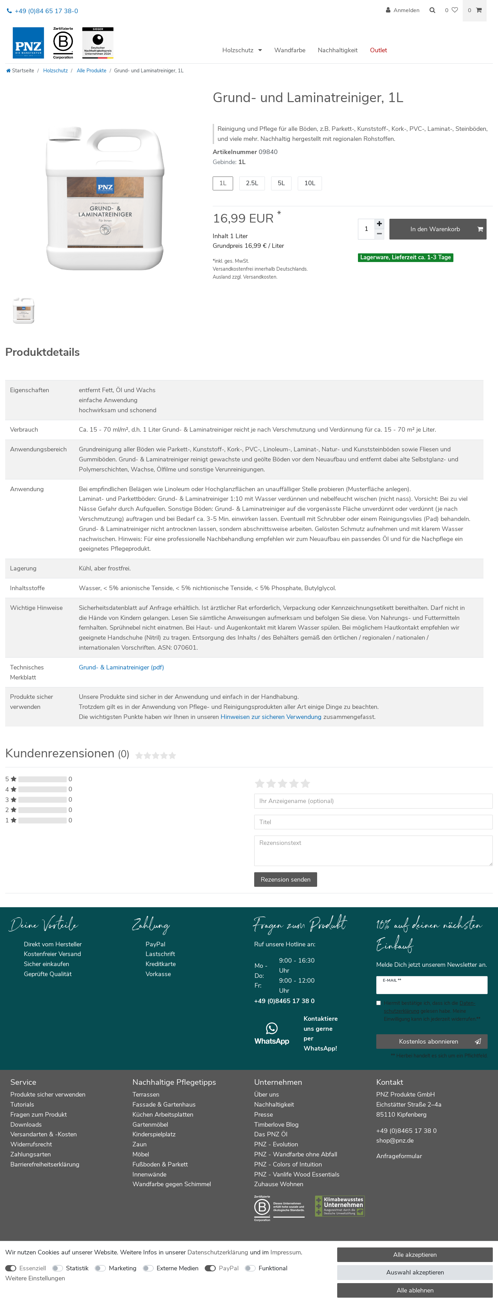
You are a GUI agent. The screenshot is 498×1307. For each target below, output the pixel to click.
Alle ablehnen (415, 1290)
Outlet (378, 50)
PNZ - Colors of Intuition (288, 1164)
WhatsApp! (320, 1048)
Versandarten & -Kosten (43, 1134)
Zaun (139, 1144)
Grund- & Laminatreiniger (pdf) (121, 667)
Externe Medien (178, 1268)
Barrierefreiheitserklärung (45, 1164)
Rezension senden (286, 879)
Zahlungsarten (30, 1154)
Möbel (140, 1154)
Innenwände (149, 1174)
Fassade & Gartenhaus (164, 1104)
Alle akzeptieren (415, 1255)
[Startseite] (20, 70)
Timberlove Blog (276, 1124)
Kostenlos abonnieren (440, 1041)
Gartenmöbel (150, 1124)
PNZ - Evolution (276, 1144)
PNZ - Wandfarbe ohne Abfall (295, 1154)
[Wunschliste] (451, 10)
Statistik (77, 1268)
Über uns (266, 1094)
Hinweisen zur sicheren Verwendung (271, 717)
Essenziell (32, 1268)
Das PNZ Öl (270, 1134)
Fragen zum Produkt (38, 1114)
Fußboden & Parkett (160, 1164)
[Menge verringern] (379, 234)
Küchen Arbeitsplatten (162, 1114)
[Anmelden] (402, 10)
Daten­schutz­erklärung (217, 1252)
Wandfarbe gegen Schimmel (171, 1184)
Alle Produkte (91, 70)
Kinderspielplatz (154, 1134)
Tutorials (22, 1104)
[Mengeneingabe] (366, 229)
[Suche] (432, 10)
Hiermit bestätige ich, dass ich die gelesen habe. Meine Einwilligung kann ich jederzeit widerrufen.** (432, 1011)
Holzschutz (238, 50)
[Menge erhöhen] (379, 224)
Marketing (123, 1268)
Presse (263, 1114)
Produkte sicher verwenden (47, 1094)
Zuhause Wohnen (278, 1184)
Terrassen (145, 1094)
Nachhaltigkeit (338, 50)
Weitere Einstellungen (35, 1278)
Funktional (273, 1268)
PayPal (229, 1268)
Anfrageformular (399, 1156)
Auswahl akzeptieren (415, 1272)
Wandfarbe (289, 50)
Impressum (285, 1252)
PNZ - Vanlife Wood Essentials (297, 1174)
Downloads (26, 1124)
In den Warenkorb (447, 229)
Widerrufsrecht (31, 1144)
